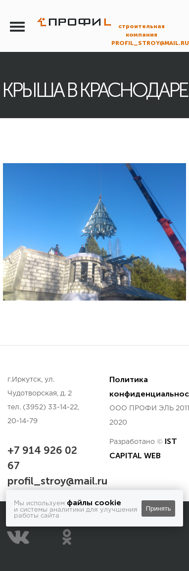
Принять (158, 508)
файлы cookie (94, 502)
